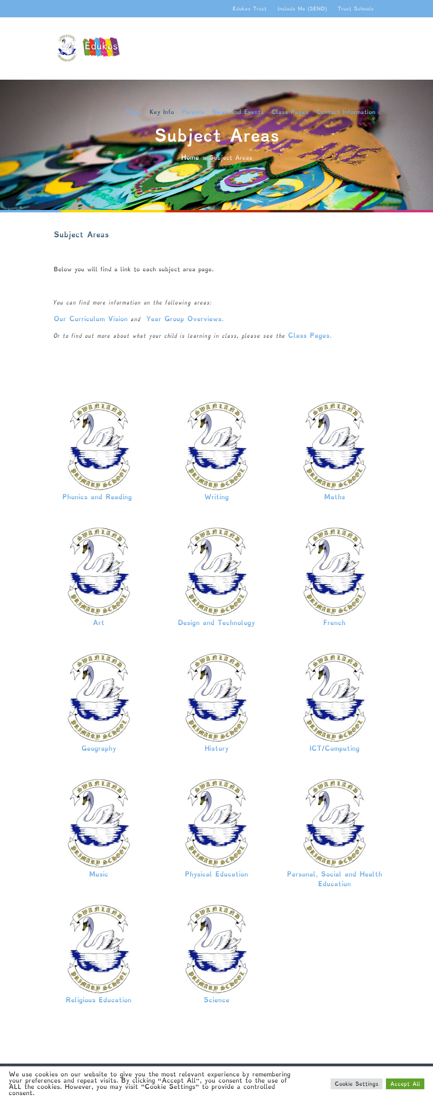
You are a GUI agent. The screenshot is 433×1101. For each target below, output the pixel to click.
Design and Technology (216, 622)
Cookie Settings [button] (356, 1083)
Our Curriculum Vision (91, 318)
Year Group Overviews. (186, 318)
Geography (98, 748)
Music (98, 874)
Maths (334, 496)
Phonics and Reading (98, 496)
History (216, 748)
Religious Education (99, 999)
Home (190, 157)
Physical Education (216, 874)
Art (99, 622)
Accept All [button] (405, 1083)
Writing (216, 496)
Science (216, 999)
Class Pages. (311, 335)
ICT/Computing (334, 748)
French (334, 622)
